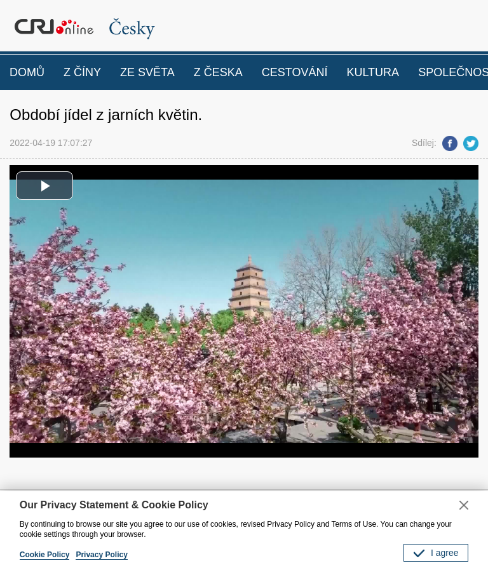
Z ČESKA (218, 72)
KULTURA (372, 72)
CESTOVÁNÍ (295, 72)
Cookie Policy (45, 554)
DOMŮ (27, 72)
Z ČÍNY (82, 72)
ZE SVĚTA (147, 72)
